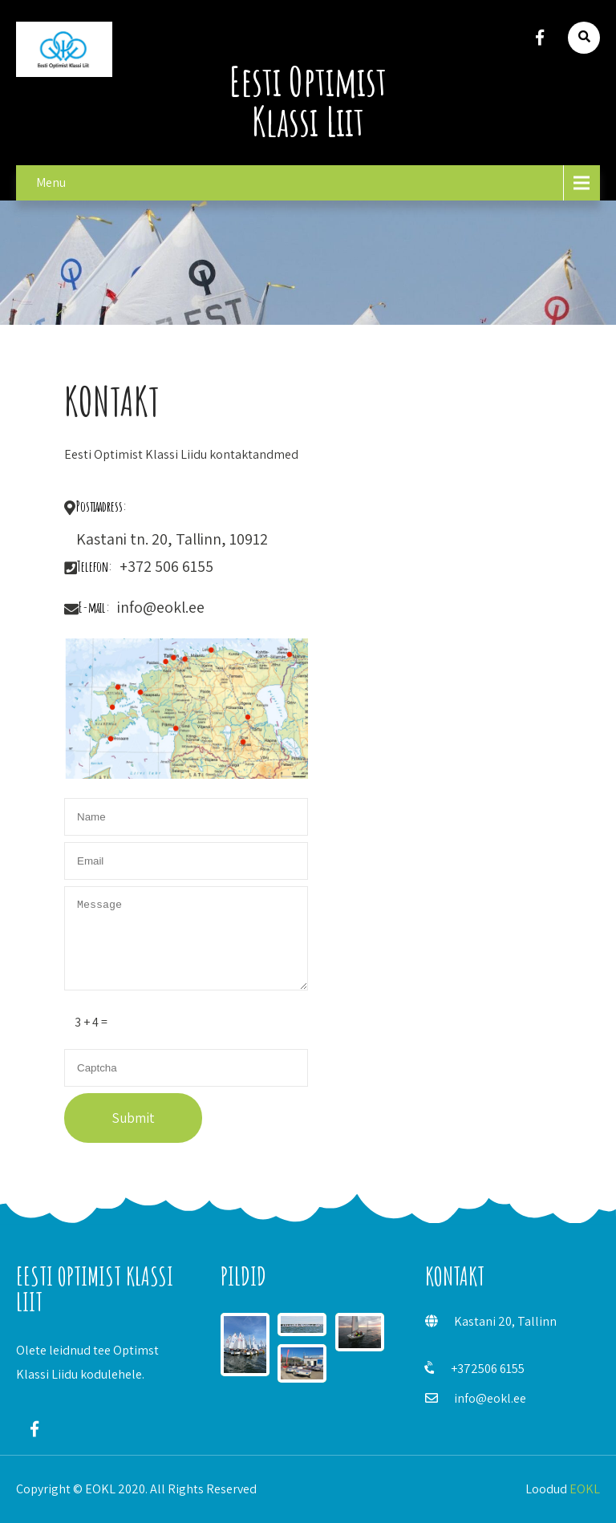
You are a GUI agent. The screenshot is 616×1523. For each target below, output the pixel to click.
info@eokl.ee (490, 1398)
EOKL (584, 1488)
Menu (51, 182)
